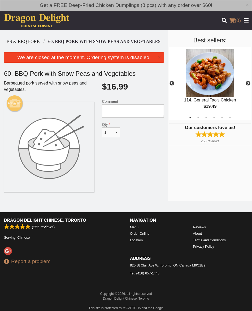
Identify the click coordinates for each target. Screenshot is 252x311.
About (197, 234)
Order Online (139, 234)
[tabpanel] (210, 83)
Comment (133, 108)
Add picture (14, 103)
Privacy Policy (203, 246)
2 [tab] (198, 117)
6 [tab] (230, 117)
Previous (172, 83)
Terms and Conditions (209, 240)
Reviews (199, 227)
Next (248, 83)
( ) (235, 20)
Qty (111, 129)
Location (136, 240)
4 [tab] (214, 117)
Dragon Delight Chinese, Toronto (45, 220)
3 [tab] (206, 117)
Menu (134, 227)
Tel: (144, 273)
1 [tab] (190, 117)
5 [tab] (222, 117)
